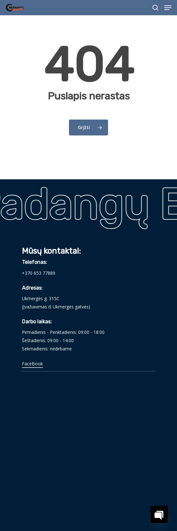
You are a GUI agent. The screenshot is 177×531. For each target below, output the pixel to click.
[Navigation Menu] (167, 7)
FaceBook (32, 364)
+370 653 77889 (38, 273)
